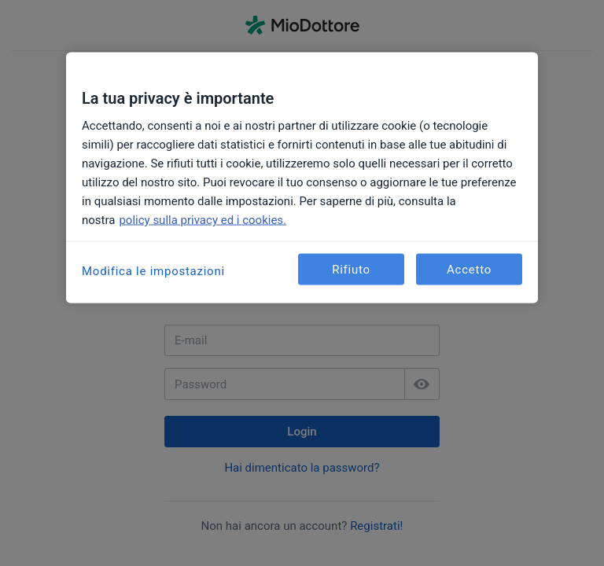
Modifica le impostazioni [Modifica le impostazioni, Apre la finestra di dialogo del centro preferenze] (153, 271)
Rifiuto (351, 269)
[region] (302, 178)
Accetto (469, 269)
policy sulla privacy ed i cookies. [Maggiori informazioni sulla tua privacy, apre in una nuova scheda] (202, 220)
